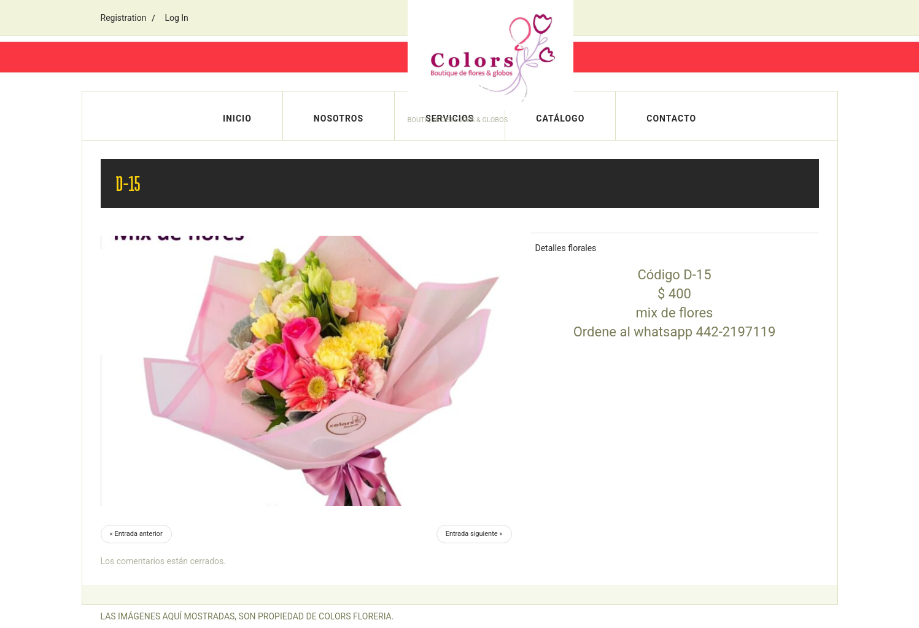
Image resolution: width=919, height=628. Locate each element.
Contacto (671, 118)
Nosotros (338, 118)
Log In (176, 18)
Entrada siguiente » (474, 534)
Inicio (237, 118)
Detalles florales (566, 248)
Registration (124, 18)
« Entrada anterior (136, 534)
